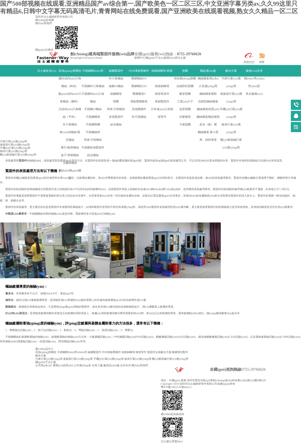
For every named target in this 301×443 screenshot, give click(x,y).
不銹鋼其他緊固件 (92, 147)
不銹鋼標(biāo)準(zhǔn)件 (93, 74)
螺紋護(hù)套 (208, 70)
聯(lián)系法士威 (176, 57)
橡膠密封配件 (180, 352)
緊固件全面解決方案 (159, 352)
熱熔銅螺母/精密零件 (161, 74)
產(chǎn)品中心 (44, 348)
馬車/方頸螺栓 (93, 139)
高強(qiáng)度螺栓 (70, 70)
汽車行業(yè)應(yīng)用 (13, 141)
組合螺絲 (93, 155)
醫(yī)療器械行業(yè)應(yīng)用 (18, 154)
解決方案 (231, 70)
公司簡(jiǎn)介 (43, 365)
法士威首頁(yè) (46, 70)
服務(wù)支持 (254, 70)
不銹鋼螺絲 (36, 213)
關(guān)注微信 (44, 49)
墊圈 (185, 70)
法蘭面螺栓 (70, 162)
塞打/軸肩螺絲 (70, 147)
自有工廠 (97, 365)
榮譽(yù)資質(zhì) (63, 365)
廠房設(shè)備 (111, 365)
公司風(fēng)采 (82, 365)
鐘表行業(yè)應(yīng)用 (13, 151)
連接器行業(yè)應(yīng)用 (15, 144)
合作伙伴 (125, 365)
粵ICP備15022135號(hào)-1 (176, 387)
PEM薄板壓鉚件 (139, 70)
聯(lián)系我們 (43, 23)
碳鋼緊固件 (116, 70)
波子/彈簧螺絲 (70, 155)
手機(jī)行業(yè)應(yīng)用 (110, 129)
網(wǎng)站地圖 (44, 20)
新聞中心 (139, 57)
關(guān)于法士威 (156, 57)
